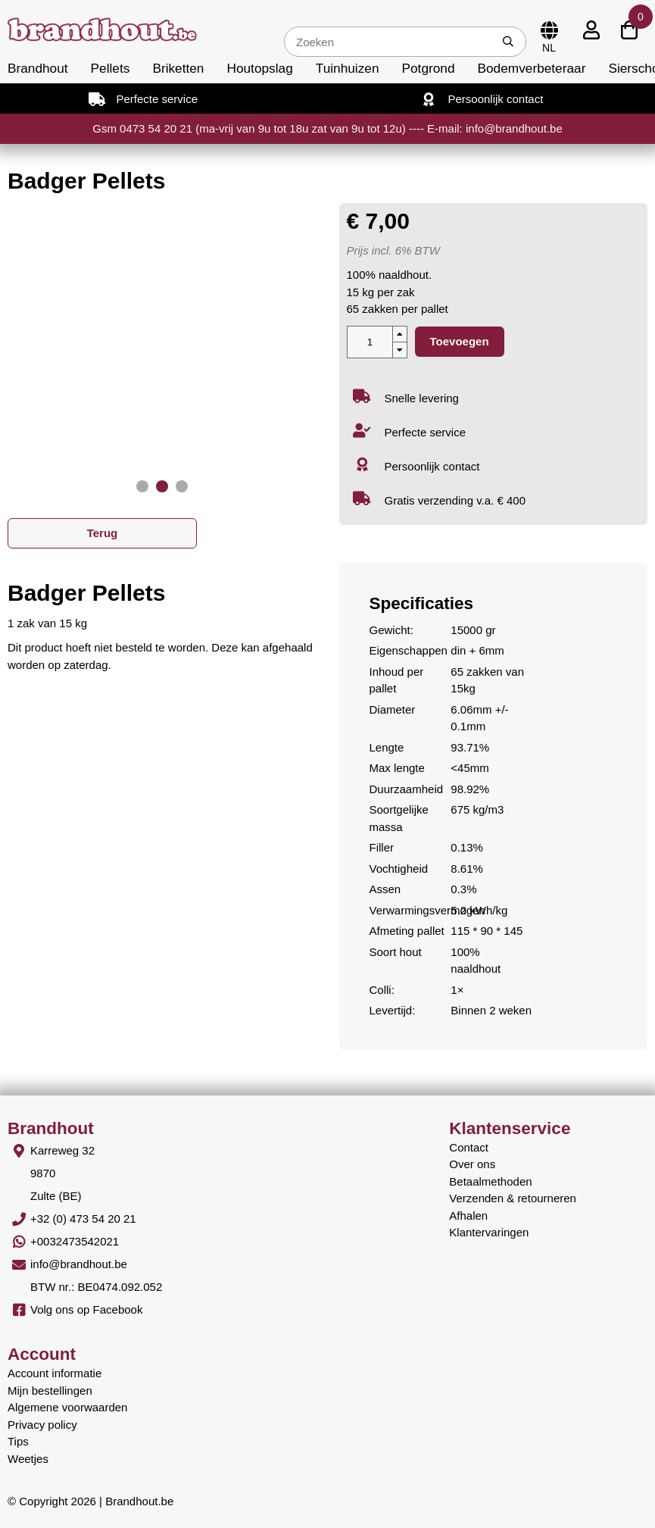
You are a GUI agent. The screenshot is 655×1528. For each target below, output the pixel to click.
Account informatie (54, 1373)
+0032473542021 (74, 1241)
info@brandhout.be (78, 1264)
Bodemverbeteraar (532, 68)
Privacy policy (42, 1424)
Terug (102, 533)
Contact (468, 1147)
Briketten (178, 68)
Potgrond (428, 68)
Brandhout (38, 68)
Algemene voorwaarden (67, 1407)
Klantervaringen (489, 1232)
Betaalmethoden (490, 1181)
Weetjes (28, 1458)
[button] (142, 486)
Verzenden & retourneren (512, 1198)
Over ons (472, 1164)
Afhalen (468, 1215)
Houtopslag (259, 68)
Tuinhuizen (347, 68)
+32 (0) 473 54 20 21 (83, 1218)
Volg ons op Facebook (86, 1309)
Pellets (110, 68)
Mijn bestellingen (50, 1390)
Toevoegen (459, 341)
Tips (18, 1441)
